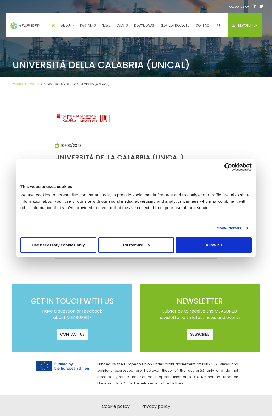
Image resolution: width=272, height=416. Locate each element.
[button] (218, 25)
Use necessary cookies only (58, 244)
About (66, 25)
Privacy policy (155, 406)
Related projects (175, 25)
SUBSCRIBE (199, 334)
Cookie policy (116, 406)
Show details (229, 228)
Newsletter (244, 25)
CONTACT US (72, 334)
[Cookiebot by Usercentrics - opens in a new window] (228, 167)
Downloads (144, 25)
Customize (136, 244)
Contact (203, 25)
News (106, 25)
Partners (88, 25)
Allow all (214, 244)
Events (122, 25)
